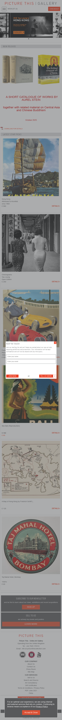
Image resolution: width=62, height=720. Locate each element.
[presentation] (24, 369)
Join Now (12, 376)
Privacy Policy (42, 707)
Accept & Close (31, 712)
